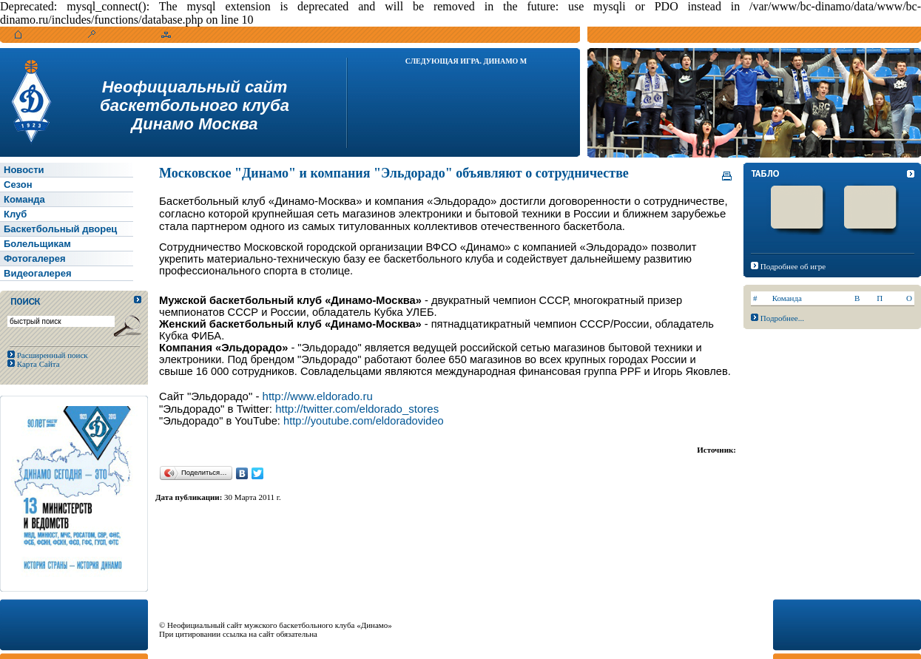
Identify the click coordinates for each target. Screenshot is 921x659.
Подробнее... (782, 318)
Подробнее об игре (793, 266)
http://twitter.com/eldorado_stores (357, 408)
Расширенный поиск (51, 355)
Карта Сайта (37, 363)
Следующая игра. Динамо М (466, 61)
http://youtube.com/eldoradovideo (363, 421)
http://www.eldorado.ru (318, 396)
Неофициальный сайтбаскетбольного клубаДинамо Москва (194, 105)
